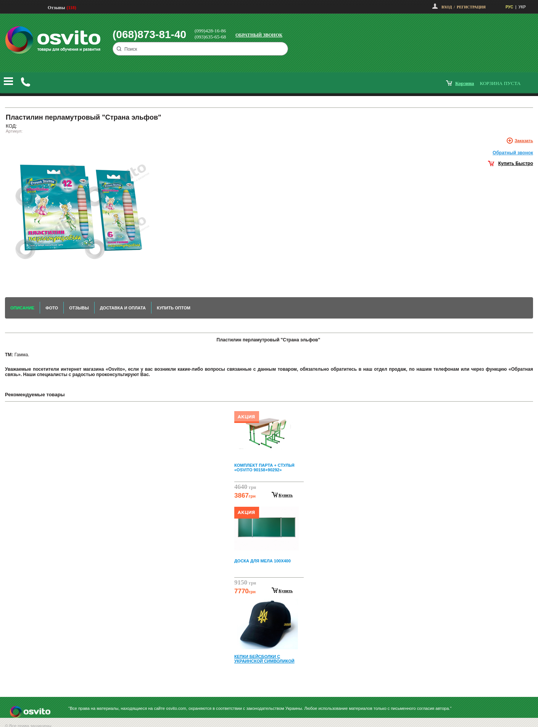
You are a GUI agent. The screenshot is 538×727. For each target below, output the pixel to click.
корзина (464, 83)
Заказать (524, 140)
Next (269, 679)
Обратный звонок (258, 35)
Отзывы (56, 7)
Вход (446, 7)
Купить (286, 495)
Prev (268, 412)
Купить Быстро (515, 163)
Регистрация (471, 7)
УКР (522, 7)
